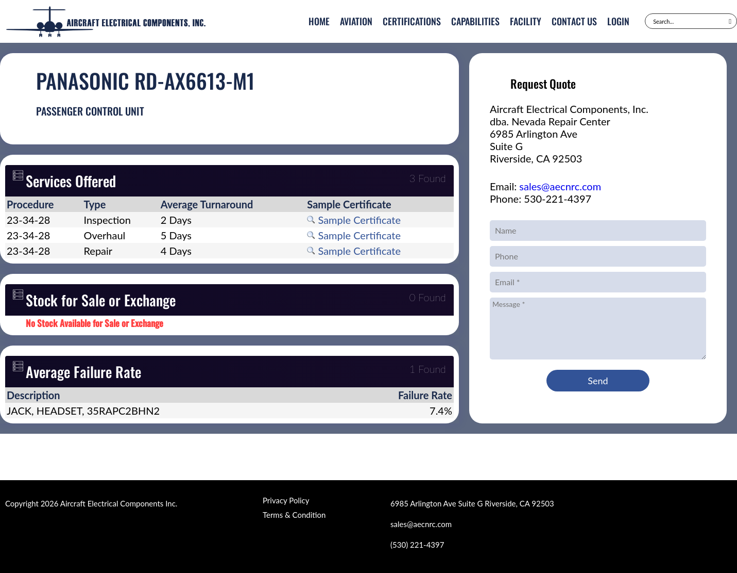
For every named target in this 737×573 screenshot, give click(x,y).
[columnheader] (43, 204)
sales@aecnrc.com (560, 186)
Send (598, 380)
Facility (525, 21)
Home (319, 21)
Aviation (356, 21)
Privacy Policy (286, 500)
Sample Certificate (354, 220)
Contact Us (574, 21)
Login (618, 21)
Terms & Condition (294, 514)
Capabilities (475, 21)
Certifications (412, 21)
